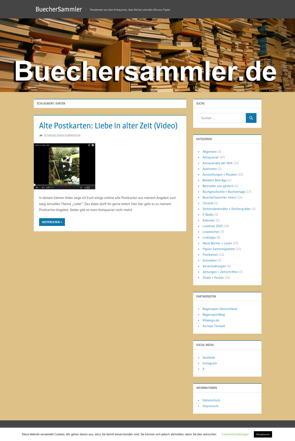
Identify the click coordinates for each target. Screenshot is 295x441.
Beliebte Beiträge (215, 180)
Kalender (209, 220)
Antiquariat (211, 157)
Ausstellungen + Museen (220, 174)
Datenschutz (211, 400)
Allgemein (210, 151)
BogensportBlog (214, 314)
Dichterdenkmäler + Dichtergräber (227, 209)
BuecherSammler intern (219, 197)
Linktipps (209, 237)
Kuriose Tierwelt (214, 326)
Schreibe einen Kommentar (62, 135)
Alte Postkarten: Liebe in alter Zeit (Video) (108, 125)
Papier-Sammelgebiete (219, 249)
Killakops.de (211, 320)
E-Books (208, 214)
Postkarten (210, 254)
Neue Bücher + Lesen (217, 243)
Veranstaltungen (214, 266)
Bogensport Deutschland (220, 309)
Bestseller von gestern (218, 186)
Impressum (211, 406)
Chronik (208, 203)
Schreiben (210, 260)
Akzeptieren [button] (263, 434)
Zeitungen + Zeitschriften (220, 272)
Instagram (210, 363)
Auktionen (210, 169)
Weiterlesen (51, 222)
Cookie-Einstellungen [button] (235, 434)
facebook (209, 357)
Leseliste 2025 (213, 226)
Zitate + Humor (213, 277)
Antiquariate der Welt (218, 163)
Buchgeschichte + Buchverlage (224, 192)
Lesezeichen (211, 232)
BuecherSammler (58, 9)
